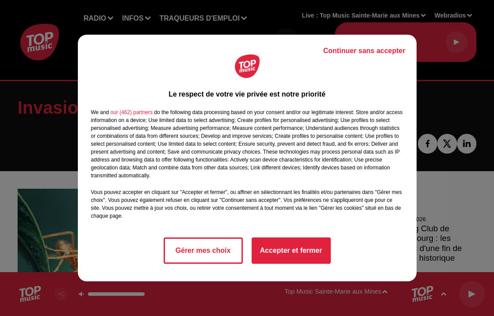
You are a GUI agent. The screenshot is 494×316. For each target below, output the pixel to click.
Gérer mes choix (203, 250)
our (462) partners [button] (131, 112)
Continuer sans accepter (364, 50)
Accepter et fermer (291, 250)
